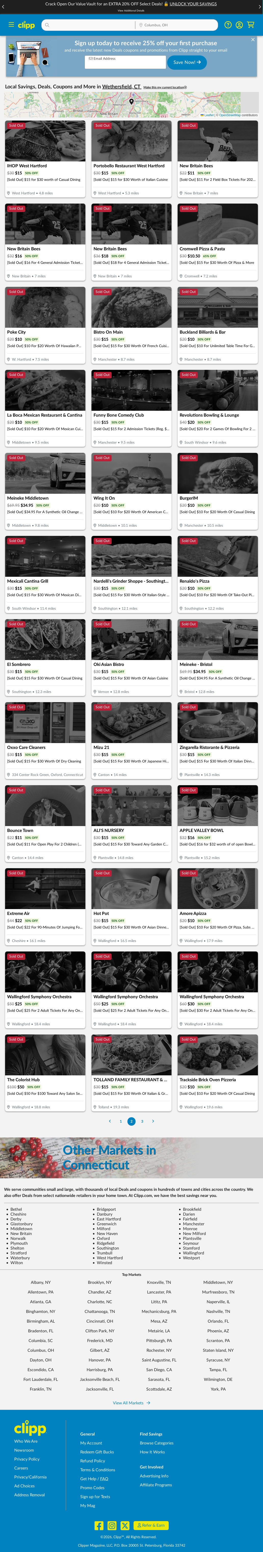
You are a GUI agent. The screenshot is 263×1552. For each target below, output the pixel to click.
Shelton (15, 1248)
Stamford (189, 1248)
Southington (106, 1248)
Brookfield (190, 1209)
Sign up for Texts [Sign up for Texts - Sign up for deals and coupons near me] (95, 1497)
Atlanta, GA (40, 1302)
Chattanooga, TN (100, 1312)
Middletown (19, 1229)
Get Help (88, 1479)
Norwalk (16, 1239)
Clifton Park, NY (99, 1331)
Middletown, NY (218, 1282)
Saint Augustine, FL (159, 1360)
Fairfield (188, 1219)
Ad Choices (24, 1486)
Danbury (102, 1214)
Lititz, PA (159, 1302)
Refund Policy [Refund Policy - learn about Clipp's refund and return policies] (92, 1461)
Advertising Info (154, 1476)
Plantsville (190, 1239)
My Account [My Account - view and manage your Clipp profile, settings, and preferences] (91, 1443)
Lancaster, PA (159, 1292)
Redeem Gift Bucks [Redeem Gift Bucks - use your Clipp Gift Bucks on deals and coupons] (97, 1452)
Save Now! (187, 62)
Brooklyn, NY (100, 1282)
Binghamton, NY (40, 1312)
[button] (260, 7)
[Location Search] (176, 25)
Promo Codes (92, 1488)
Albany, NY (41, 1282)
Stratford (16, 1253)
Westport (189, 1258)
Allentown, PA (41, 1292)
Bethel (14, 1209)
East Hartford (107, 1219)
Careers (21, 1468)
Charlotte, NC (99, 1302)
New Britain (19, 1234)
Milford (101, 1229)
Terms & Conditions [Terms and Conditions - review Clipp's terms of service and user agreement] (97, 1470)
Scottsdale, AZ (159, 1389)
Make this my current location (165, 87)
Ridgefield (103, 1243)
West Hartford (108, 1258)
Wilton (14, 1263)
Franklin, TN (40, 1389)
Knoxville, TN (159, 1282)
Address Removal (29, 1495)
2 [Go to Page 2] (131, 1121)
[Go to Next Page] (153, 1121)
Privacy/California (30, 1477)
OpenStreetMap (230, 115)
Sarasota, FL (159, 1380)
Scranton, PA (218, 1341)
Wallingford (191, 1253)
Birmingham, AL (41, 1321)
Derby (13, 1219)
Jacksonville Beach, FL (100, 1380)
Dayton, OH (40, 1360)
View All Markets (131, 1403)
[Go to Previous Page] (110, 1121)
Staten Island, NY (218, 1350)
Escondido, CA (41, 1370)
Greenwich (104, 1224)
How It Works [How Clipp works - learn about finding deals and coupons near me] (152, 1452)
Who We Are (25, 1441)
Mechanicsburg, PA (159, 1312)
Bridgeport (104, 1209)
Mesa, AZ (159, 1321)
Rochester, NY (159, 1350)
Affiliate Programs (156, 1485)
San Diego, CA (159, 1370)
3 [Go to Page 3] (142, 1121)
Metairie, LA (159, 1331)
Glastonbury (19, 1224)
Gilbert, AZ (100, 1350)
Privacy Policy (27, 1459)
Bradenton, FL (40, 1331)
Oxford (101, 1239)
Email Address (102, 59)
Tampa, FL (218, 1370)
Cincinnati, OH (99, 1321)
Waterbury (18, 1258)
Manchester (191, 1224)
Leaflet (207, 115)
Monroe (188, 1229)
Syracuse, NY (218, 1360)
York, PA (218, 1389)
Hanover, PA (100, 1360)
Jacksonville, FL (100, 1389)
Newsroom (24, 1450)
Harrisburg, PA (100, 1370)
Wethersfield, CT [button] (121, 86)
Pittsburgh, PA (159, 1341)
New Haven (105, 1234)
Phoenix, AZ (218, 1331)
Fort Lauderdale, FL (40, 1380)
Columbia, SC (41, 1341)
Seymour (189, 1243)
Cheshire (16, 1214)
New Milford (192, 1234)
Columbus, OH (41, 1350)
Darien (187, 1214)
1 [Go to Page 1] (121, 1121)
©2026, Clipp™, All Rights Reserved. (128, 1537)
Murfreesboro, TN (218, 1292)
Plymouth (17, 1243)
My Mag (87, 1506)
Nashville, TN (218, 1312)
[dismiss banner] (253, 40)
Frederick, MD (100, 1341)
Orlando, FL (218, 1321)
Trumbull (102, 1253)
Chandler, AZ (99, 1292)
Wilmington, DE (218, 1380)
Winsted (102, 1263)
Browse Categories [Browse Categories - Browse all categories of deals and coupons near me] (157, 1443)
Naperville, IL (218, 1302)
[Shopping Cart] (250, 24)
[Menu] (11, 25)
